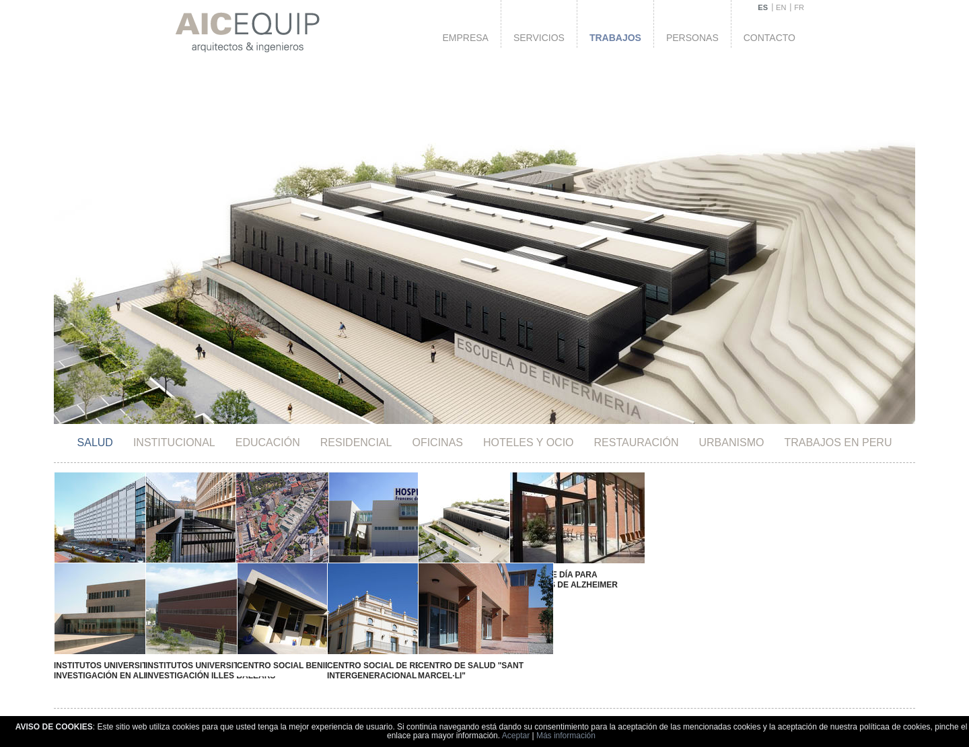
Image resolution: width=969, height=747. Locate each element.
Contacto (769, 37)
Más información (566, 735)
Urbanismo (731, 442)
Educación (268, 442)
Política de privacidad (684, 714)
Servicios (539, 37)
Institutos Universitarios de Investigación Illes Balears (202, 660)
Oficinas (437, 442)
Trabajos (615, 37)
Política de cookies (774, 714)
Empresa (465, 37)
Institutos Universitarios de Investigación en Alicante (120, 660)
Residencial (356, 442)
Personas (692, 37)
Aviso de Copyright (595, 714)
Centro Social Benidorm (274, 656)
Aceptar (516, 735)
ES (763, 7)
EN (781, 7)
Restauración (636, 442)
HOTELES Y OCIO (528, 442)
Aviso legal (524, 714)
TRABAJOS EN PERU (838, 442)
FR (799, 7)
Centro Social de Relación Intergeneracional (361, 660)
